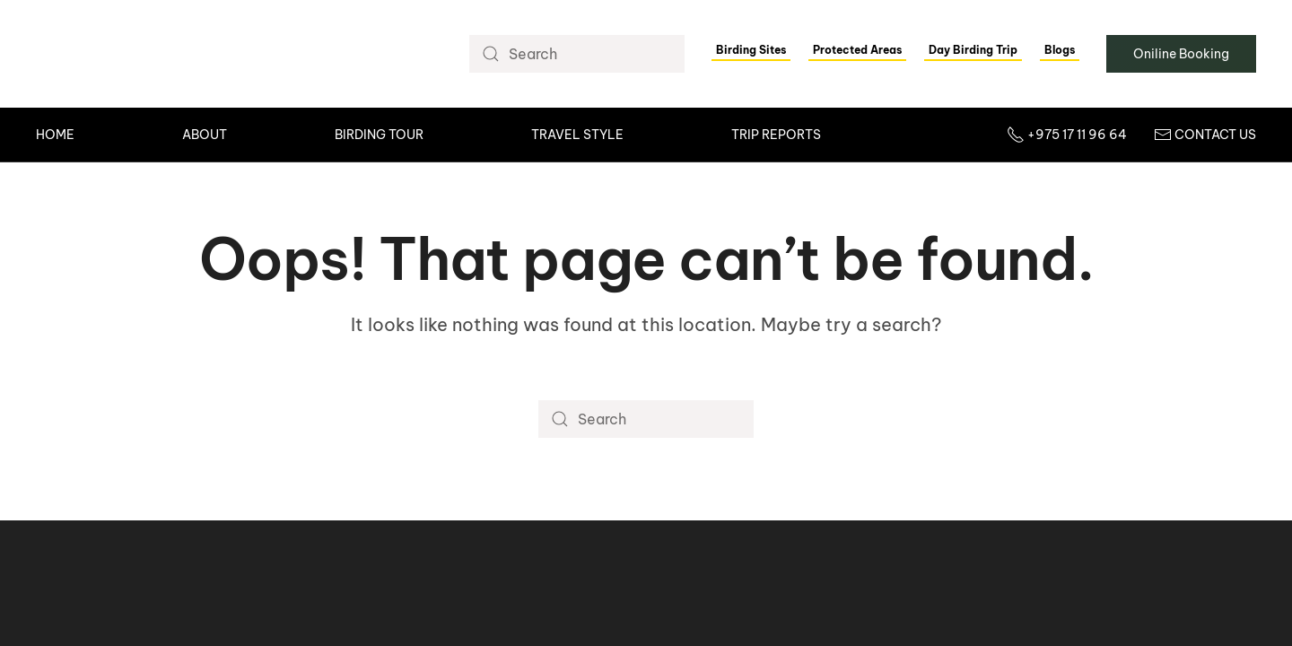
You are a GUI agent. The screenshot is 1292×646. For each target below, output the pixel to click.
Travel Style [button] (577, 135)
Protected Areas (857, 50)
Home (55, 135)
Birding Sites (751, 50)
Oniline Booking (1181, 54)
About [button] (204, 135)
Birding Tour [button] (379, 135)
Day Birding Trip (973, 50)
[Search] (577, 54)
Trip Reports (776, 135)
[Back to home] (162, 54)
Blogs (1059, 50)
